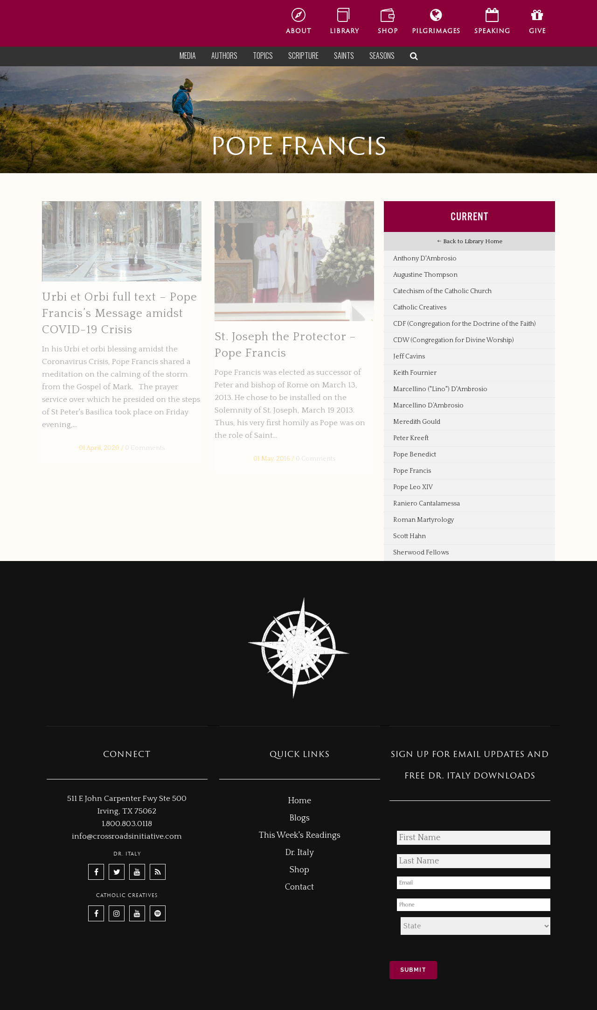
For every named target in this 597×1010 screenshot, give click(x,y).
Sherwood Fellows (421, 552)
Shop (299, 870)
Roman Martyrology (423, 520)
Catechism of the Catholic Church (442, 291)
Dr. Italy (299, 852)
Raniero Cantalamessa (426, 503)
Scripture (303, 55)
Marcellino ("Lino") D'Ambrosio (440, 389)
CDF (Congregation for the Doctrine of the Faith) (464, 324)
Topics (263, 55)
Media (188, 55)
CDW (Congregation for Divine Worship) (453, 340)
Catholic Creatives (419, 307)
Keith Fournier (415, 373)
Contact (299, 887)
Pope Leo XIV (413, 487)
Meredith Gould (416, 422)
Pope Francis (412, 471)
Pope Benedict (414, 454)
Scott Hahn (409, 536)
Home (299, 801)
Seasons (382, 55)
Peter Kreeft (411, 438)
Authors (224, 55)
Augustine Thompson (425, 275)
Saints (344, 55)
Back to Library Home (469, 241)
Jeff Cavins (409, 356)
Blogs (299, 818)
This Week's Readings (299, 835)
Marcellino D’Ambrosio (428, 405)
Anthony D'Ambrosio (425, 258)
